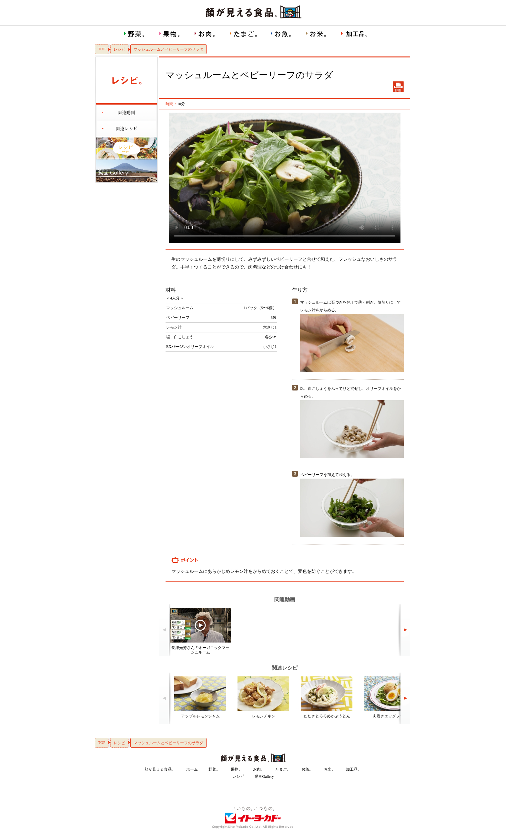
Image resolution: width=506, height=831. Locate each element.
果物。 (236, 769)
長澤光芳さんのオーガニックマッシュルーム (200, 649)
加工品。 (353, 769)
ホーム (192, 769)
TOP (101, 49)
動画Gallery (264, 776)
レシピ (119, 49)
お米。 (329, 769)
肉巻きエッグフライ (390, 716)
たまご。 (283, 769)
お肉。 (259, 769)
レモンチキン (263, 716)
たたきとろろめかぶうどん (327, 716)
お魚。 (307, 769)
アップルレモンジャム (200, 716)
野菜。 (214, 769)
